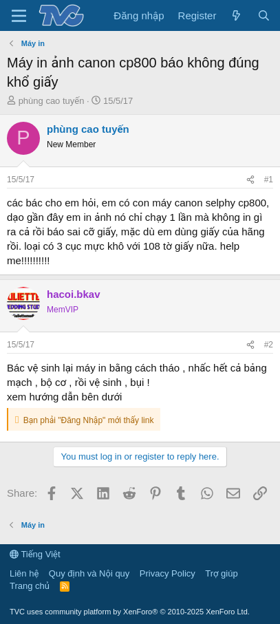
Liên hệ (24, 573)
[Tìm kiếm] (263, 15)
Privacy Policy (167, 573)
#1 (268, 179)
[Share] (250, 180)
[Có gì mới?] (236, 15)
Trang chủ (30, 586)
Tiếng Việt (35, 554)
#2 (268, 344)
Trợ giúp (221, 573)
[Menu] (19, 16)
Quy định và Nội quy (89, 573)
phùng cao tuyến (52, 101)
